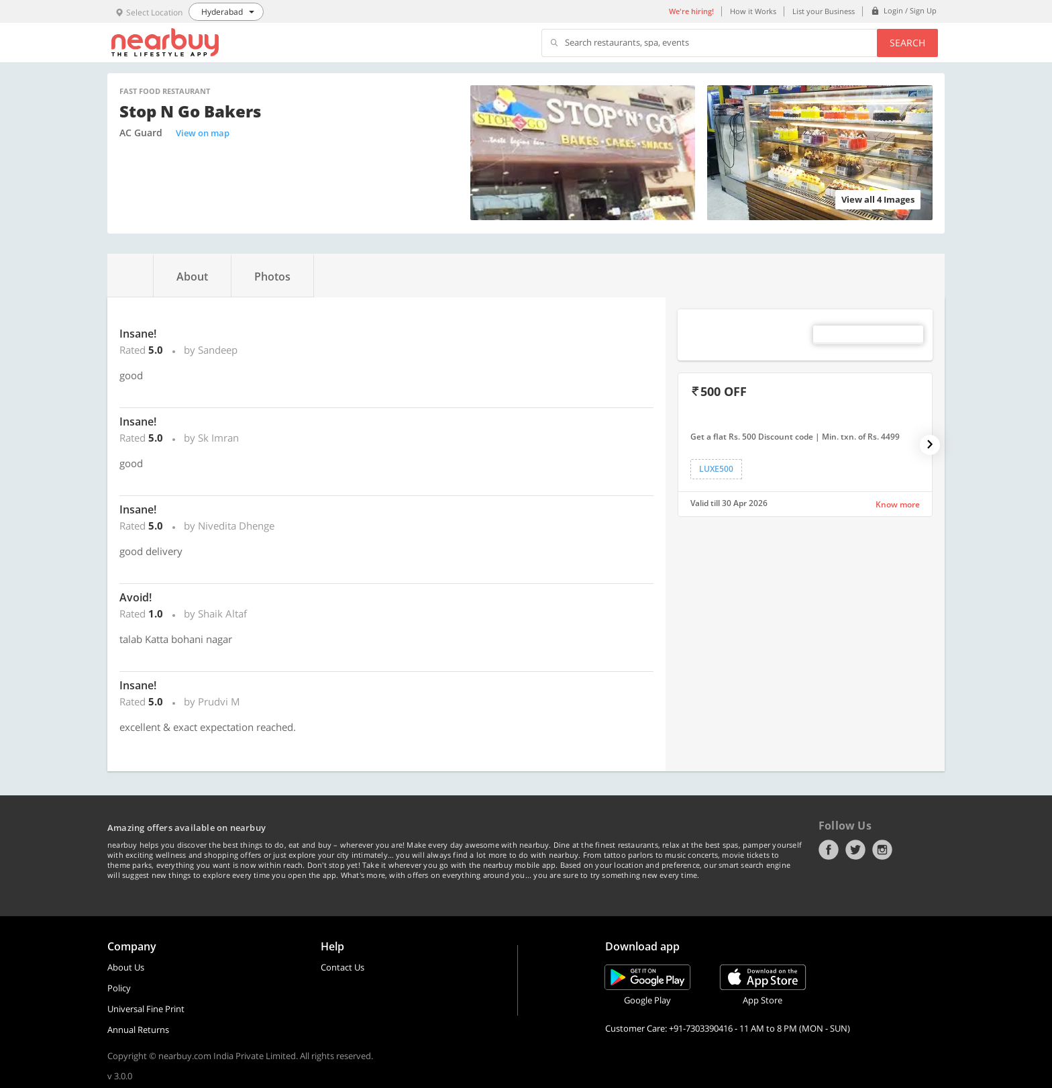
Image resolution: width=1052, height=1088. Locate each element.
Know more (898, 504)
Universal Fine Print (146, 1009)
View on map (202, 133)
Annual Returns (138, 1030)
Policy (119, 988)
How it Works (753, 11)
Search (907, 42)
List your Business (823, 11)
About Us (125, 967)
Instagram (882, 850)
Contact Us (342, 967)
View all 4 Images (877, 199)
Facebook (829, 850)
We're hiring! (691, 11)
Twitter (855, 850)
